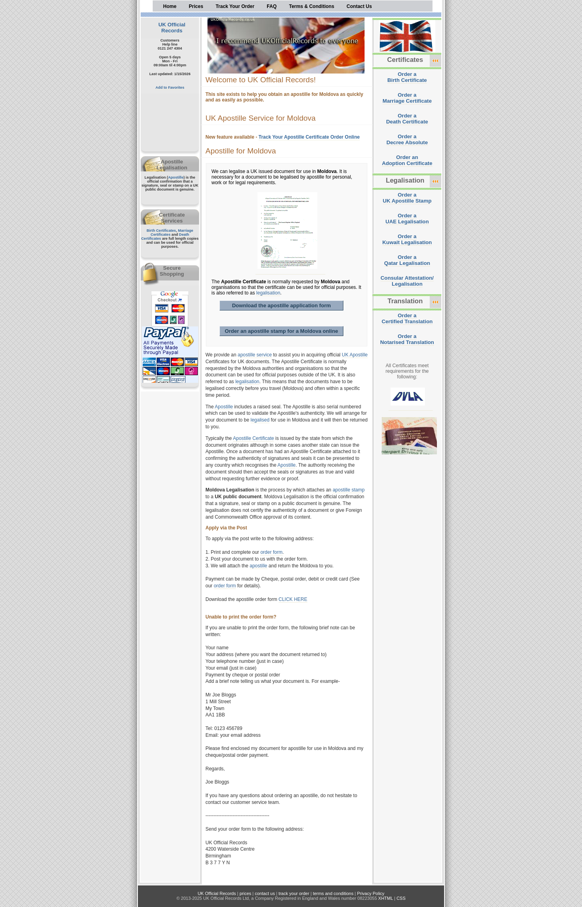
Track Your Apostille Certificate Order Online (309, 137)
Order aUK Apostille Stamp (407, 198)
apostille (258, 566)
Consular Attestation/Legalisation (407, 281)
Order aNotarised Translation (407, 339)
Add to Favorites (169, 88)
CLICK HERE (293, 599)
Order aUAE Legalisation (407, 219)
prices (245, 893)
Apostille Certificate (253, 438)
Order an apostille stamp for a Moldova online (281, 331)
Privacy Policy (370, 893)
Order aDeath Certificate (407, 119)
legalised (260, 420)
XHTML (385, 898)
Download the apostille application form (281, 305)
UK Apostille (355, 355)
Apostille (175, 177)
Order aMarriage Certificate (407, 98)
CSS (401, 898)
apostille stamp (349, 490)
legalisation (268, 293)
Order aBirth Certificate (407, 77)
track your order (294, 893)
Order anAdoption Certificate (407, 160)
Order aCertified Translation (407, 318)
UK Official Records (171, 28)
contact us (265, 893)
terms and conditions (333, 893)
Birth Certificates (161, 231)
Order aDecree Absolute (407, 139)
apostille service (255, 355)
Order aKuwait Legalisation (407, 239)
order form (271, 552)
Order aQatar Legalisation (407, 260)
